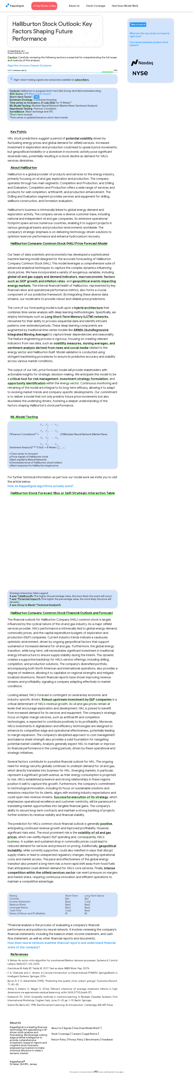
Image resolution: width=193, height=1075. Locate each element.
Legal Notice (90, 1033)
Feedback (107, 1039)
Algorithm (13, 65)
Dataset (34, 65)
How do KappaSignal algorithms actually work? (40, 486)
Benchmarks (93, 1039)
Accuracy (24, 65)
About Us (74, 5)
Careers (76, 1033)
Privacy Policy (75, 1039)
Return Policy (58, 1039)
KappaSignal (17, 5)
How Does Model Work (125, 5)
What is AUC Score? (40, 93)
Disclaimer (46, 65)
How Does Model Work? (87, 1028)
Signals (67, 1028)
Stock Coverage (95, 5)
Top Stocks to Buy (44, 5)
